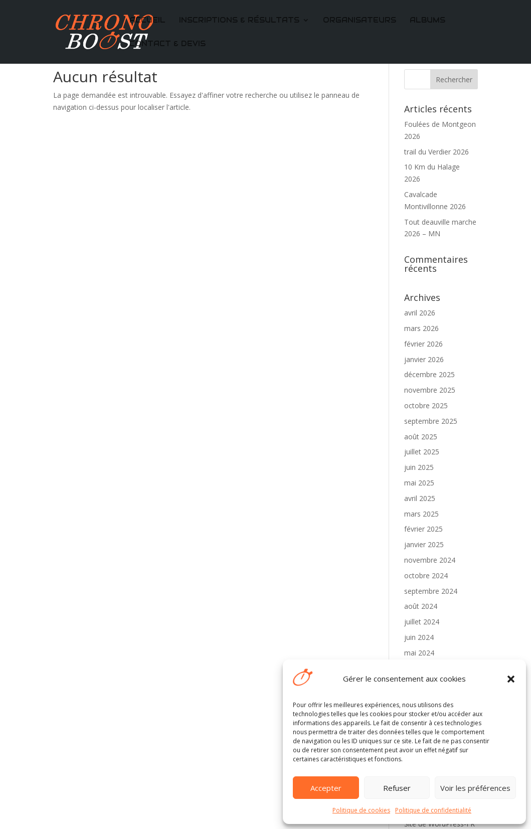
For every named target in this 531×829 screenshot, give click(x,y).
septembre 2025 (430, 421)
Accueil (147, 21)
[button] (511, 679)
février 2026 (423, 344)
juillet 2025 (421, 451)
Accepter (325, 788)
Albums (427, 21)
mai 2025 (419, 482)
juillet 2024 (421, 621)
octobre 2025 (426, 405)
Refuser (397, 788)
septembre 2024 (430, 591)
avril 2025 (419, 498)
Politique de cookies (361, 810)
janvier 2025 (424, 544)
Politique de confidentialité (433, 810)
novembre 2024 (429, 560)
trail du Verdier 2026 (436, 151)
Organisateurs (359, 21)
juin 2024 (419, 637)
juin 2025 (419, 467)
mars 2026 (421, 328)
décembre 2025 (429, 374)
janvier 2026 (424, 359)
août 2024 (420, 606)
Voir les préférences (475, 788)
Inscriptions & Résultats (239, 21)
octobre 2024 (426, 575)
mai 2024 (419, 652)
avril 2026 (419, 312)
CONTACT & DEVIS (167, 44)
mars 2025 (421, 514)
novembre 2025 (429, 390)
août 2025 (420, 436)
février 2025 (423, 529)
